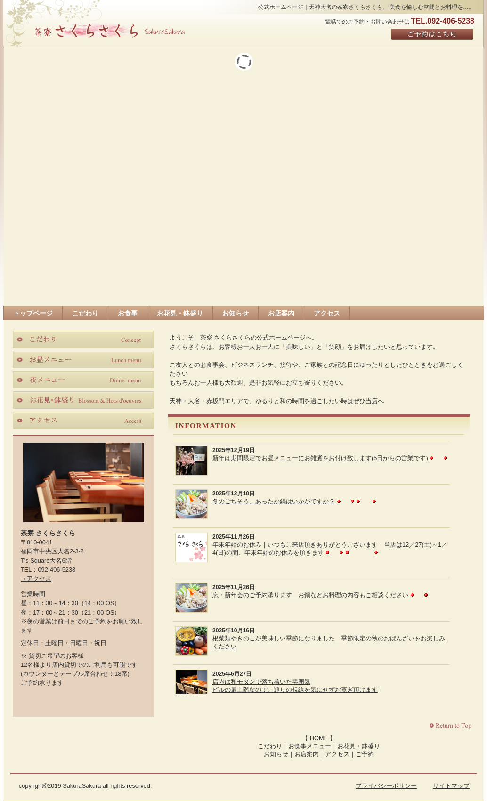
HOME (319, 738)
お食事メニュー (309, 746)
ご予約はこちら (432, 34)
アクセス (337, 754)
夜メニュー (83, 379)
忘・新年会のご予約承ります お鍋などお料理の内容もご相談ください (310, 595)
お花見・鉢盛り (358, 746)
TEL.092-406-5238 (442, 21)
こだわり (270, 746)
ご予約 (365, 754)
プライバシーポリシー (386, 785)
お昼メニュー (83, 359)
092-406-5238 (56, 569)
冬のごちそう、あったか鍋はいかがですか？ (273, 501)
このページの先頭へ (451, 725)
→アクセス (36, 578)
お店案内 (306, 754)
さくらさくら (109, 30)
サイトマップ (451, 785)
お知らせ (276, 754)
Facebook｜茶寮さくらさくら (64, 699)
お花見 (83, 400)
